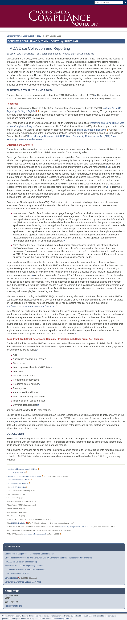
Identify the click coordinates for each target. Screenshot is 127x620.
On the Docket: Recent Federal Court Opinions (25, 570)
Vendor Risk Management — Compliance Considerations (29, 554)
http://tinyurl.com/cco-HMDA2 (19, 480)
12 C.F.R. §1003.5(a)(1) (16, 472)
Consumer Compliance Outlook (20, 36)
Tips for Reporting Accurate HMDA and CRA (77, 527)
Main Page (23, 582)
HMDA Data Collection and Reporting (21, 562)
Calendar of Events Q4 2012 (17, 573)
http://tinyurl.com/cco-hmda (18, 483)
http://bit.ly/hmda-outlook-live (91, 130)
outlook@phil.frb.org (13, 606)
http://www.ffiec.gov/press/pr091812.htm (22, 469)
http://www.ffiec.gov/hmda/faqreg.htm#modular (30, 306)
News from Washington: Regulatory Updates (24, 566)
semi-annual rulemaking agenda (35, 534)
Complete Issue (11, 578)
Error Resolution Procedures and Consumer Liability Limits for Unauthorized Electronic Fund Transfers (48, 558)
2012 (39, 36)
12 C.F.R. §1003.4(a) (18, 487)
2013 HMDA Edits (18, 523)
